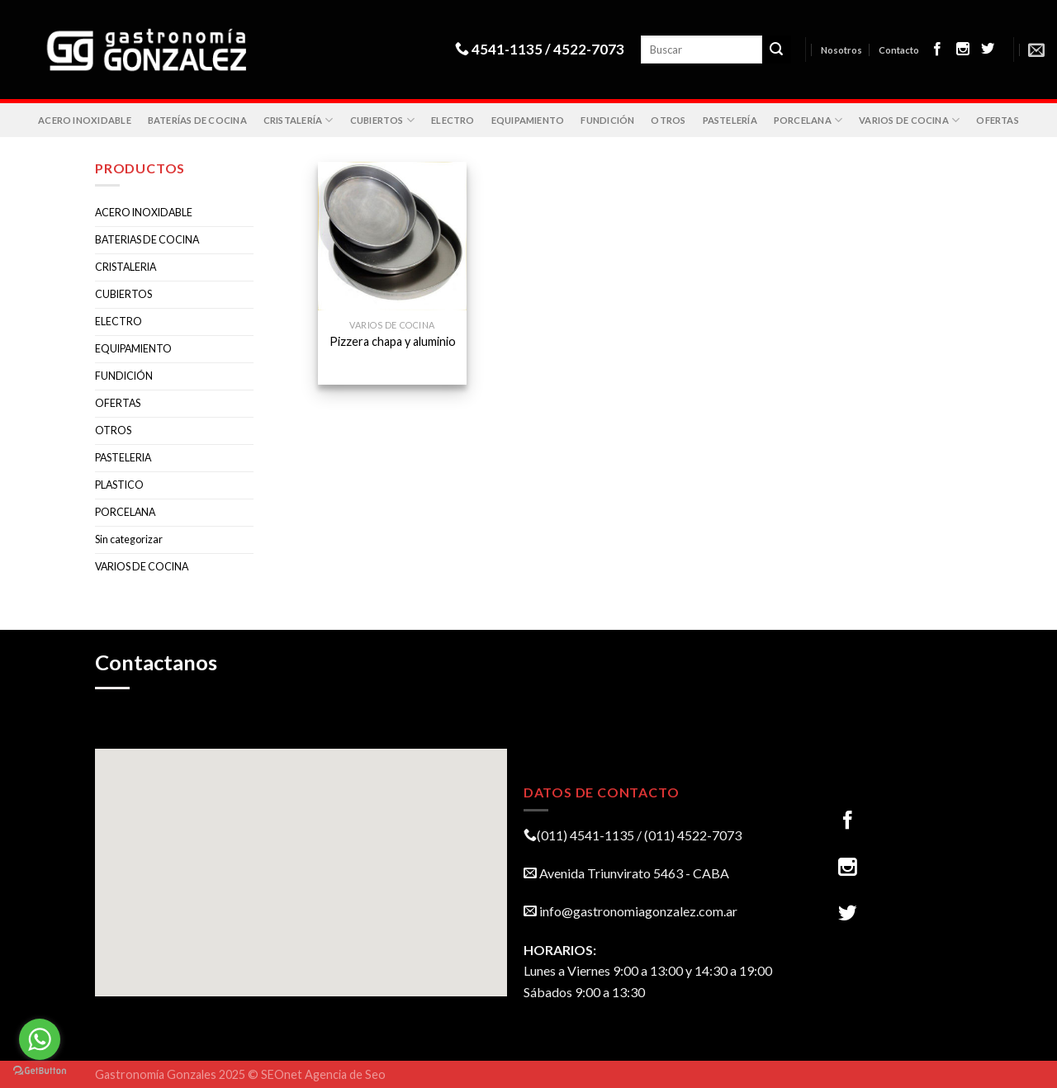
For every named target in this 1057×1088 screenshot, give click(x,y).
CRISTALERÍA (298, 120)
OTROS (668, 120)
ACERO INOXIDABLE (84, 120)
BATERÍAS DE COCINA (197, 120)
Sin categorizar (129, 539)
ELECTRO (453, 120)
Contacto (899, 50)
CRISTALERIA (125, 267)
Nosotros (841, 50)
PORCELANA (808, 120)
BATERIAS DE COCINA (147, 240)
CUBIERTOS (382, 120)
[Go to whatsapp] (39, 1039)
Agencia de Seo (345, 1074)
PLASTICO (119, 485)
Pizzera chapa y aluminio (392, 341)
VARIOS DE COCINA (909, 120)
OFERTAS (997, 120)
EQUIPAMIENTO (528, 120)
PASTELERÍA (730, 120)
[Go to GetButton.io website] (39, 1071)
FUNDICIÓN (607, 120)
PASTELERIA (123, 458)
